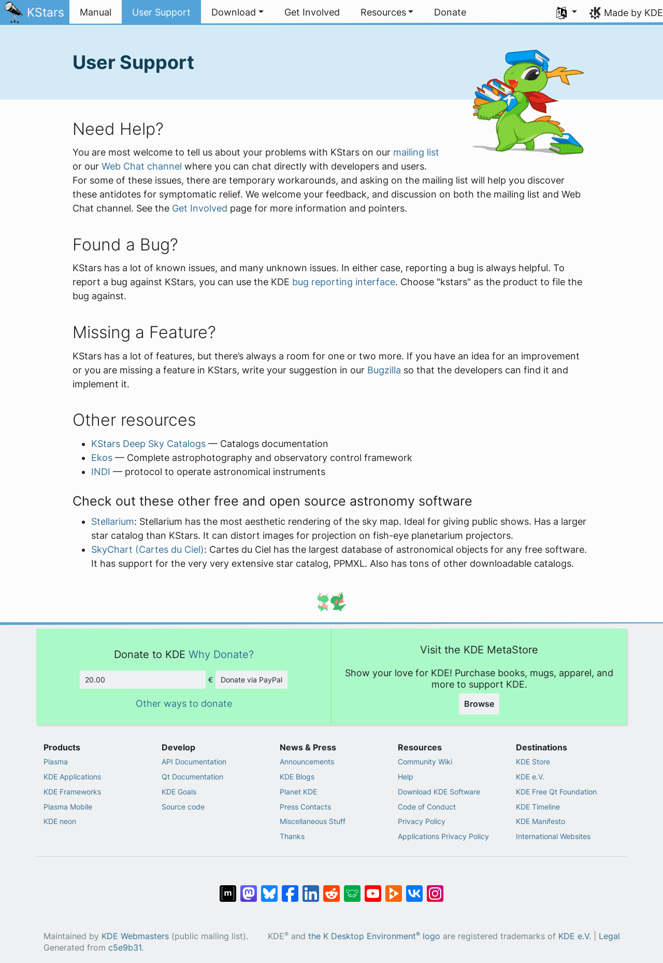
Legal (609, 936)
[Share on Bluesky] (269, 888)
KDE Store (533, 761)
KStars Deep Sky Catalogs (148, 443)
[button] (237, 12)
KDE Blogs (297, 776)
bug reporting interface (343, 281)
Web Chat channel (142, 166)
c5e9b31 (124, 948)
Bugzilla (384, 370)
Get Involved (199, 208)
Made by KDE (633, 12)
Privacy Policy (421, 821)
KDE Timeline (538, 806)
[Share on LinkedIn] (310, 888)
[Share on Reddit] (331, 888)
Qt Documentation (192, 776)
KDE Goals (179, 791)
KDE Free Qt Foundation (556, 791)
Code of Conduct (427, 806)
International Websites (553, 836)
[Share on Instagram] (435, 888)
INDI (100, 471)
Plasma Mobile (68, 806)
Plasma (56, 761)
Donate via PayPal (251, 679)
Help (405, 776)
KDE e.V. (530, 776)
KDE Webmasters (135, 936)
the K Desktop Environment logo (374, 936)
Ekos (101, 457)
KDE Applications (72, 776)
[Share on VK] (414, 888)
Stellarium (112, 521)
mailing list (416, 152)
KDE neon (60, 821)
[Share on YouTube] (373, 888)
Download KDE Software (439, 791)
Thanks (292, 836)
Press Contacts (305, 806)
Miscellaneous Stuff (312, 821)
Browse (479, 704)
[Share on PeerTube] (393, 888)
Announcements (307, 761)
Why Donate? (221, 654)
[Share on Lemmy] (352, 888)
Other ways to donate (184, 703)
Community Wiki (425, 761)
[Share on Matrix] (228, 888)
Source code (183, 806)
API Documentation (194, 761)
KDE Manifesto (540, 821)
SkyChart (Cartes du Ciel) (147, 549)
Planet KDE (298, 791)
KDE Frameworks (72, 791)
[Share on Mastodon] (248, 888)
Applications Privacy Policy (443, 836)
